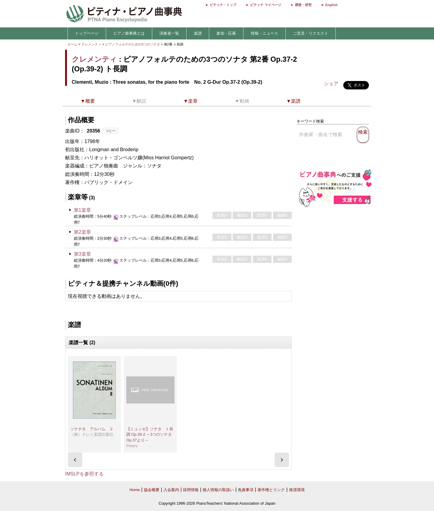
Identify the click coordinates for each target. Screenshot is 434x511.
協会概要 (151, 490)
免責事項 (245, 490)
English (332, 5)
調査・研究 (303, 5)
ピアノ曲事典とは (129, 33)
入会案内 (171, 490)
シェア (331, 83)
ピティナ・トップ (223, 5)
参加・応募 (226, 33)
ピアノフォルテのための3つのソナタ (133, 44)
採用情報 (191, 490)
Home (134, 490)
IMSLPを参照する (84, 473)
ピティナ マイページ (265, 5)
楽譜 (198, 33)
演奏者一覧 (169, 33)
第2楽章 (82, 232)
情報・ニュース (264, 33)
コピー (110, 130)
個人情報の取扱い (218, 490)
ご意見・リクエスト (310, 33)
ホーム (72, 44)
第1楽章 (82, 210)
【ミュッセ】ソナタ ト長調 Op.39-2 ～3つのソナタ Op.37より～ (149, 434)
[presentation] (75, 460)
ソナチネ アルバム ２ (91, 429)
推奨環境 (297, 490)
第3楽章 (82, 254)
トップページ (87, 33)
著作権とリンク (271, 490)
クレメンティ (91, 44)
